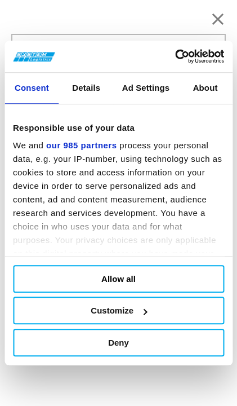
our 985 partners (81, 145)
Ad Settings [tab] (145, 87)
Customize (119, 310)
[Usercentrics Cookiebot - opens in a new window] (175, 56)
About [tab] (205, 87)
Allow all (118, 279)
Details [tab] (86, 87)
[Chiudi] (218, 19)
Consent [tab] (32, 87)
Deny (118, 342)
